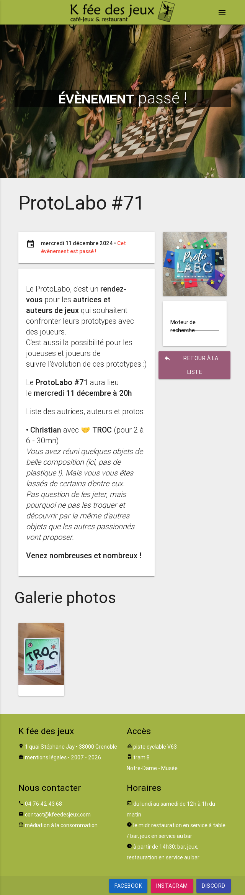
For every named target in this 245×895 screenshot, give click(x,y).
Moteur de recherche (183, 326)
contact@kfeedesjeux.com (58, 814)
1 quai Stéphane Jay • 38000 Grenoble (71, 746)
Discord (213, 885)
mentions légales (46, 757)
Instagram (172, 885)
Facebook (128, 885)
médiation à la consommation (61, 825)
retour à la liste (191, 363)
